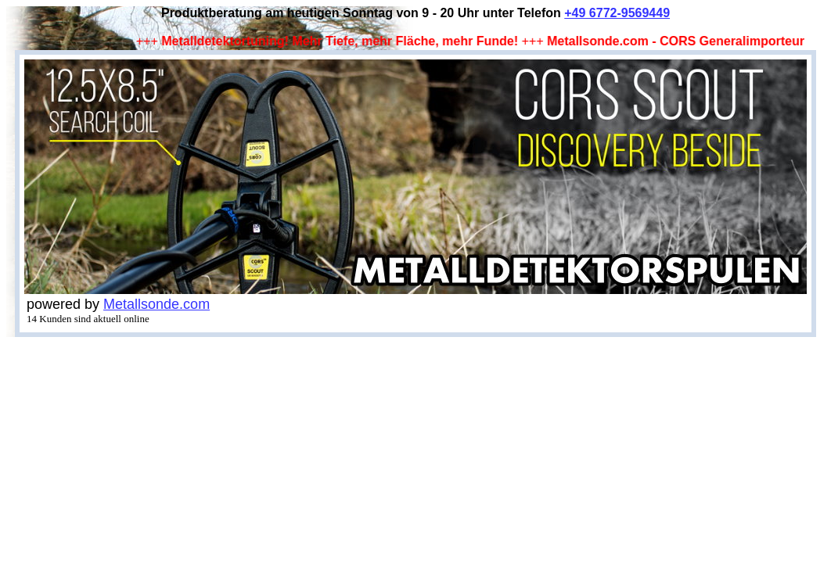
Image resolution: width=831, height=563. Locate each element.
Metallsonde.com (156, 304)
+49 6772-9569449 (617, 13)
